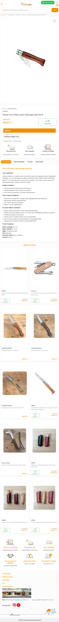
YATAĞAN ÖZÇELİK (7, 348)
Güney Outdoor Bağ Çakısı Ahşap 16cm (14, 465)
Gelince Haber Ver (11, 137)
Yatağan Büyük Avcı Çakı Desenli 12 (13, 408)
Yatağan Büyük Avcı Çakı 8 (10, 350)
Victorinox (34, 291)
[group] (29, 60)
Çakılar (18, 15)
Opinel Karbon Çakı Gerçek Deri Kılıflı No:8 (14, 522)
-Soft (19, 620)
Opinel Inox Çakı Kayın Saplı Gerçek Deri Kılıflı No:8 (43, 466)
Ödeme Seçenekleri (19, 162)
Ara (55, 10)
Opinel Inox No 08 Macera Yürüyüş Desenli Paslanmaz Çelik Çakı (44, 408)
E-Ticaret (23, 620)
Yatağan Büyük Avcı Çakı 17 (39, 350)
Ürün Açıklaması (6, 162)
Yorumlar (30, 162)
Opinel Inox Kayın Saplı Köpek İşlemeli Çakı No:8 (15, 294)
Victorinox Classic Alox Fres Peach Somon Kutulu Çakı (44, 294)
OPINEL (5, 112)
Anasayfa (3, 15)
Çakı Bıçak (11, 15)
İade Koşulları (39, 162)
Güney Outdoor (6, 463)
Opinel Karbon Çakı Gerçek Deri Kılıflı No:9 (44, 522)
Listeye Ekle (6, 141)
